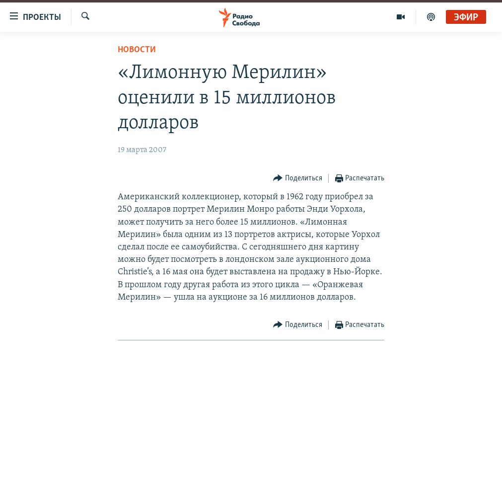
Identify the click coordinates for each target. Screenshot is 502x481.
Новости (137, 50)
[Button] (297, 178)
